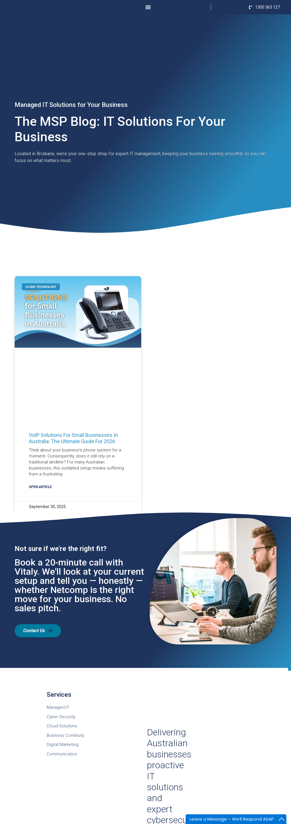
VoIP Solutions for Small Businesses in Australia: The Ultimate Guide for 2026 (73, 438)
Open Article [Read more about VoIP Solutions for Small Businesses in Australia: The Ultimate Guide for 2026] (40, 487)
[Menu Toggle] (148, 7)
